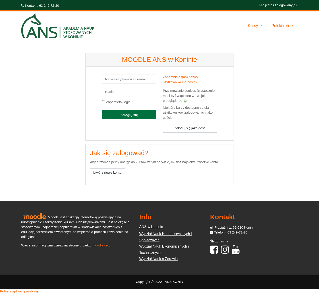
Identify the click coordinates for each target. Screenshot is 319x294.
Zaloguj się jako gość (189, 128)
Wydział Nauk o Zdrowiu (158, 259)
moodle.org (100, 245)
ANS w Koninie (151, 227)
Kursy (253, 25)
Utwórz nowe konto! (107, 172)
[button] (185, 101)
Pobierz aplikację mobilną (19, 291)
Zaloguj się (129, 115)
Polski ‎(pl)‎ (280, 25)
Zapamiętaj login (118, 102)
